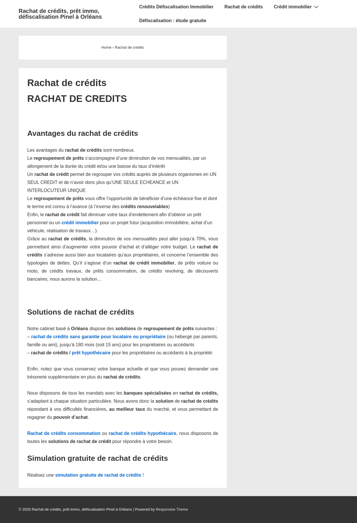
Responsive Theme (172, 509)
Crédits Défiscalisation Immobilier (176, 6)
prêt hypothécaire (91, 352)
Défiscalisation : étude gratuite (172, 20)
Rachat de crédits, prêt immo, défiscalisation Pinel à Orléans (60, 14)
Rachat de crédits (243, 6)
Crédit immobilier (297, 7)
